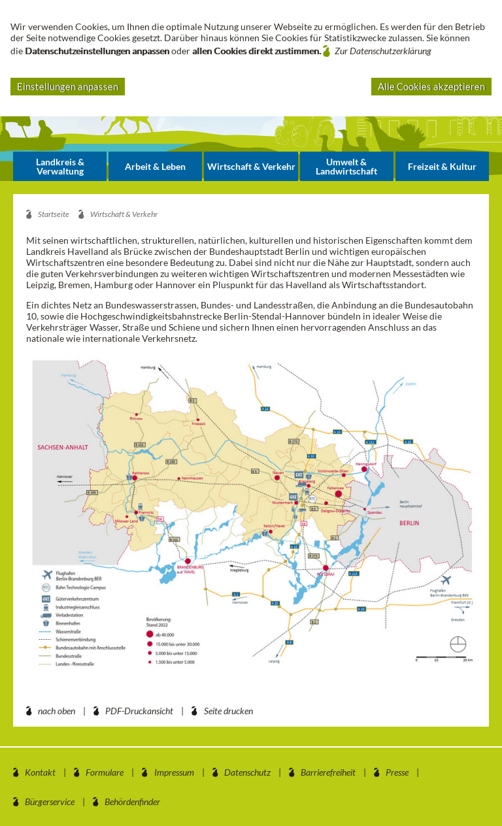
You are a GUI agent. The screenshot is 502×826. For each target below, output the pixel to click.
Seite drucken (228, 710)
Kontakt (40, 772)
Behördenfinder (132, 801)
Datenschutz (247, 772)
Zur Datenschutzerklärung (383, 50)
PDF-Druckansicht (139, 710)
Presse (397, 772)
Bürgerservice (50, 801)
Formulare (105, 772)
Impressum (174, 772)
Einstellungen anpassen (67, 86)
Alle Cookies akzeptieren (431, 86)
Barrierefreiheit (328, 772)
